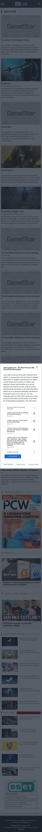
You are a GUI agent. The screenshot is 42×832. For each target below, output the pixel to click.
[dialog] (21, 416)
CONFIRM (13, 456)
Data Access (20, 464)
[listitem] (21, 408)
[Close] (38, 368)
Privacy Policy (33, 464)
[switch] (33, 413)
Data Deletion (8, 464)
